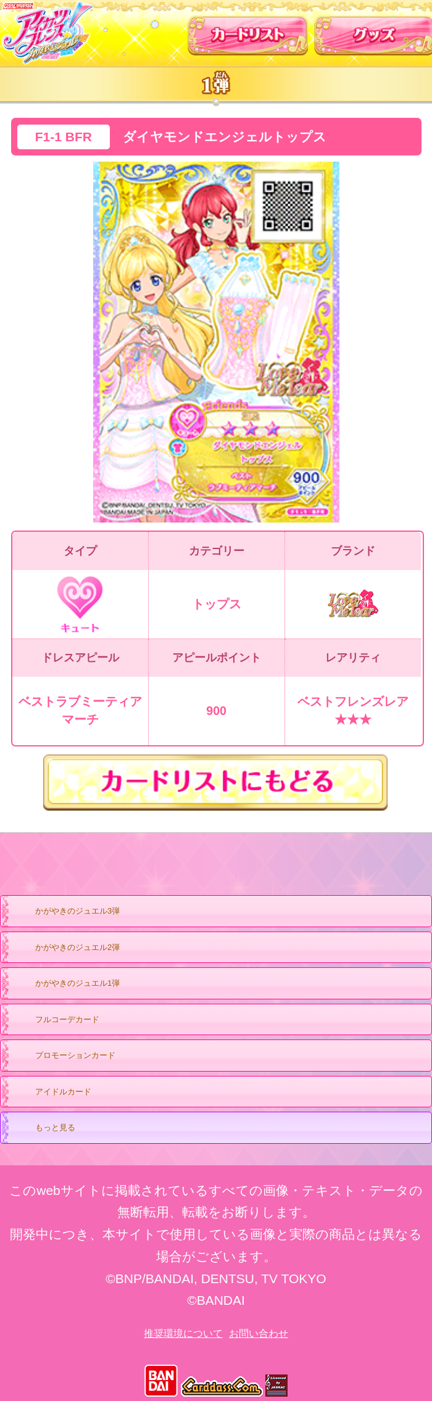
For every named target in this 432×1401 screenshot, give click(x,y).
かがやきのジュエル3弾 (65, 912)
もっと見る (43, 1128)
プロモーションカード (63, 1056)
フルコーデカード (67, 1019)
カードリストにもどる (216, 782)
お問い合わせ (258, 1333)
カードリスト (248, 31)
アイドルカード (51, 1092)
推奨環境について (183, 1333)
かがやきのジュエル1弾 (65, 984)
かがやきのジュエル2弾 (65, 948)
